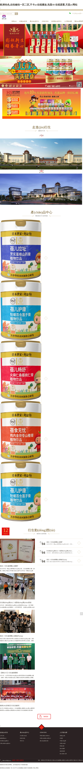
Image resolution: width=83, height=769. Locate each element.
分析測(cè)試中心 (56, 21)
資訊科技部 (62, 751)
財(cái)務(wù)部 (63, 753)
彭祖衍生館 (22, 738)
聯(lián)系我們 (79, 21)
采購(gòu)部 (62, 735)
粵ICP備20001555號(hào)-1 (77, 760)
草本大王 (22, 740)
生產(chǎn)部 (62, 743)
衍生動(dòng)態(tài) (4, 740)
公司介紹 (2, 735)
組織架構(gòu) (3, 738)
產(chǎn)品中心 (34, 21)
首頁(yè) (14, 21)
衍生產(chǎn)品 (23, 735)
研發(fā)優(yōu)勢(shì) (44, 735)
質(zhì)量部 (62, 748)
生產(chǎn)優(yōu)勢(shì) (45, 738)
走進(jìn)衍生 (23, 21)
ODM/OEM (45, 21)
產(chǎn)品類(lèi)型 (44, 740)
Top (41, 727)
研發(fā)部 (62, 746)
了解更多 (45, 716)
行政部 (61, 738)
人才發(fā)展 (68, 21)
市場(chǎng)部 (63, 740)
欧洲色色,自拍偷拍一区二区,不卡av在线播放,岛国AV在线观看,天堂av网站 (38, 4)
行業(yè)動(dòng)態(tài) (5, 743)
